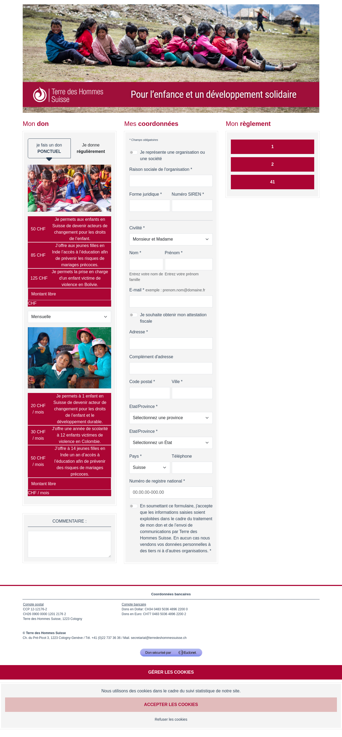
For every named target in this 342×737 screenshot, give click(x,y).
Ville (176, 381)
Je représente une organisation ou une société (172, 155)
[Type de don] (69, 317)
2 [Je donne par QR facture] (272, 164)
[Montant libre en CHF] (69, 294)
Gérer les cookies (171, 672)
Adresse (137, 332)
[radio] (69, 229)
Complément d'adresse (151, 356)
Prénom (172, 252)
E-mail (135, 290)
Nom (133, 252)
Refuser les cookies (171, 719)
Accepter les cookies (171, 704)
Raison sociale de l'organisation (159, 169)
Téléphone (182, 456)
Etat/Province (142, 406)
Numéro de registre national (155, 481)
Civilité (135, 228)
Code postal (140, 381)
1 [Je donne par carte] (272, 146)
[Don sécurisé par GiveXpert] (171, 653)
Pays (134, 456)
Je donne (91, 148)
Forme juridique (144, 194)
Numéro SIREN (186, 194)
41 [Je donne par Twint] (272, 182)
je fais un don (49, 150)
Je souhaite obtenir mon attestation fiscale (173, 317)
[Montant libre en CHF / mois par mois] (69, 484)
